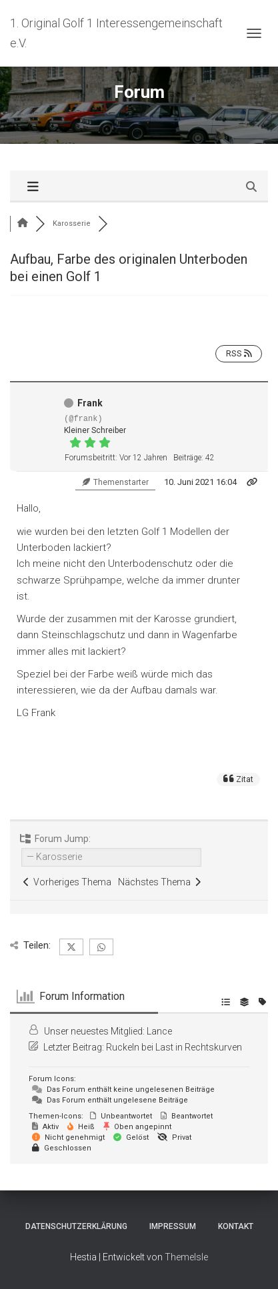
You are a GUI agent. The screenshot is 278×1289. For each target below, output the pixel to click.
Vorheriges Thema (67, 882)
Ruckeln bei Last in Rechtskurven (174, 1047)
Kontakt (235, 1226)
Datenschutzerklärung (76, 1226)
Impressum (172, 1226)
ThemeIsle (186, 1257)
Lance (159, 1031)
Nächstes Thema (159, 882)
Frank (90, 403)
